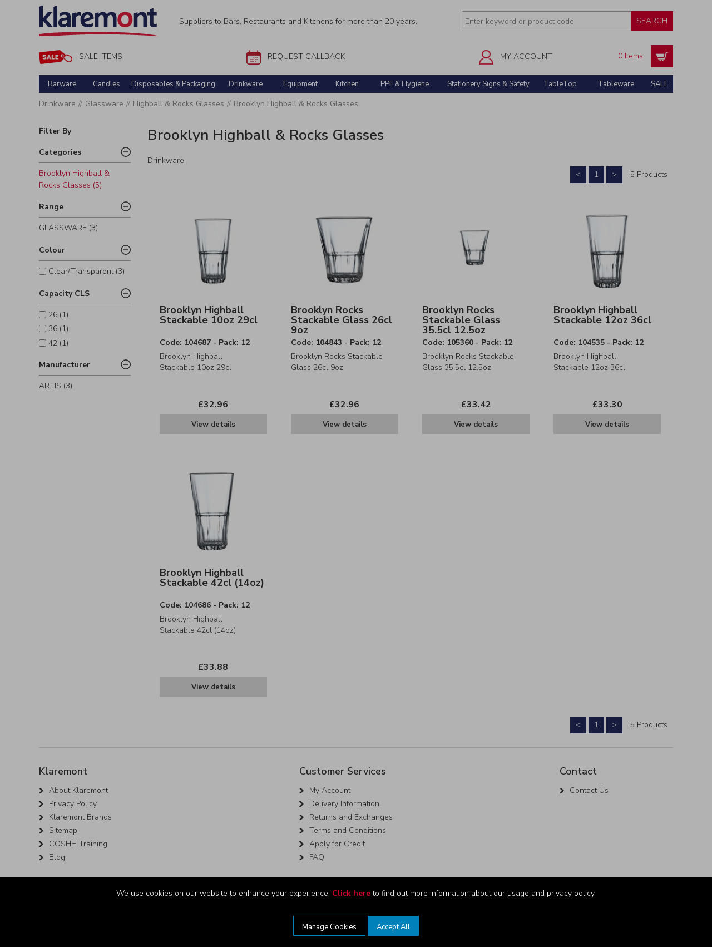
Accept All (393, 927)
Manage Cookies (329, 927)
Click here (351, 893)
